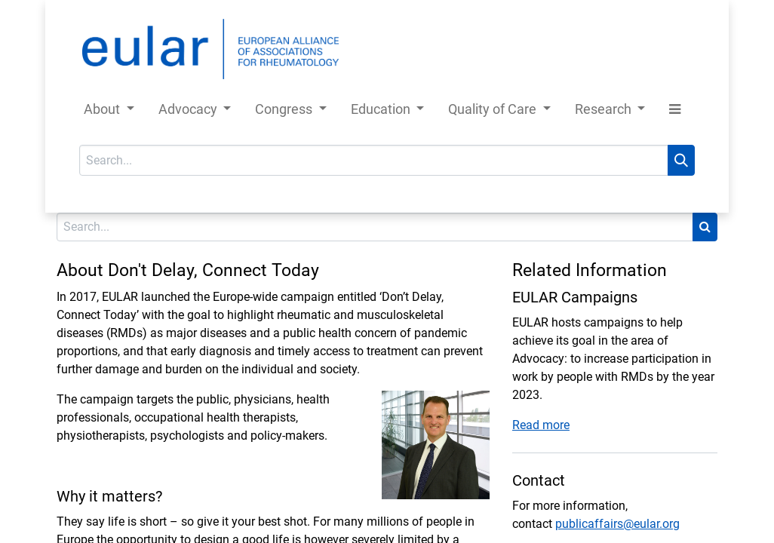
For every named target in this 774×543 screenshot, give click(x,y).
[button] (674, 112)
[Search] (681, 160)
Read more (541, 425)
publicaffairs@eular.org (617, 524)
